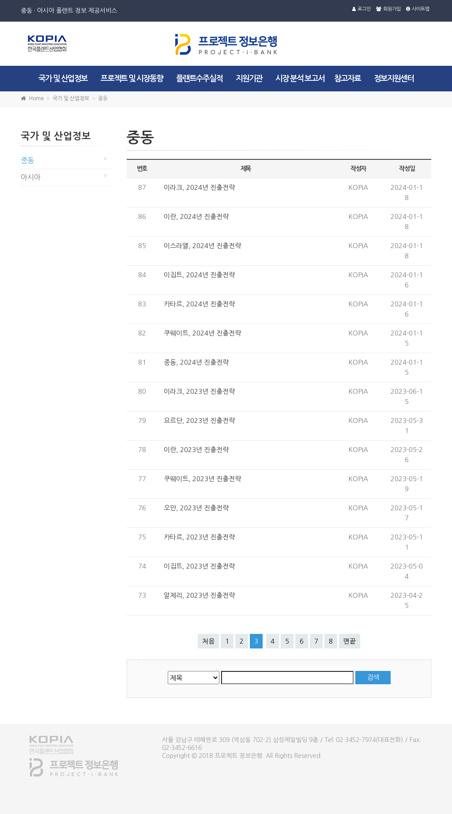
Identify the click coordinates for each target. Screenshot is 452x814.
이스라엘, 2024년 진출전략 (202, 245)
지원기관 (249, 79)
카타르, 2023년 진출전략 (199, 537)
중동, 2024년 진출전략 (196, 362)
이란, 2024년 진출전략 (196, 216)
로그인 (361, 9)
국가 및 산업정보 (62, 79)
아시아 (31, 177)
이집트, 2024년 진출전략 (199, 274)
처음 (208, 641)
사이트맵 (417, 9)
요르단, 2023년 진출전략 (199, 420)
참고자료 (347, 79)
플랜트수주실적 (199, 79)
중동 (27, 160)
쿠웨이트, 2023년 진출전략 (202, 478)
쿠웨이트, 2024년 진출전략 (202, 333)
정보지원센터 (394, 79)
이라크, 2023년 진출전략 (199, 391)
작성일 (406, 169)
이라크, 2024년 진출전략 (199, 187)
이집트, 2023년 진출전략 (199, 566)
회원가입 (388, 9)
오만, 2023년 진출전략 (196, 508)
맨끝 (349, 641)
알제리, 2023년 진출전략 (199, 595)
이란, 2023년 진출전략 (196, 449)
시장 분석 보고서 (299, 79)
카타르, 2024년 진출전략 (199, 304)
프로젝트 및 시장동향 (132, 79)
